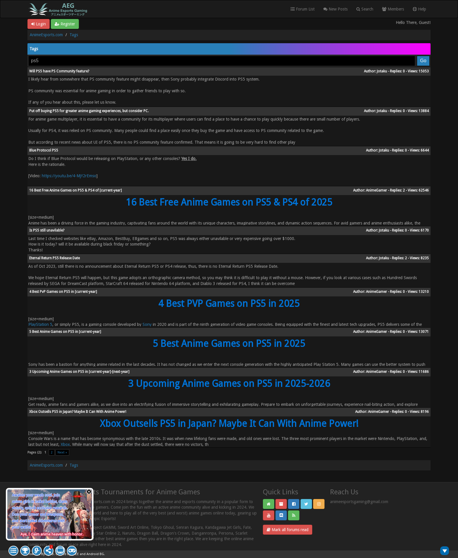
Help (419, 9)
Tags (74, 34)
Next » (62, 452)
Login (38, 24)
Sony (146, 324)
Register (65, 24)
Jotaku (382, 71)
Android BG (95, 554)
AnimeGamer (376, 190)
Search (364, 9)
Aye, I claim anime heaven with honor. (51, 534)
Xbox (65, 444)
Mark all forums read (287, 529)
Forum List (303, 9)
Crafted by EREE (67, 554)
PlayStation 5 (40, 324)
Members (393, 9)
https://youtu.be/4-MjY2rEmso (69, 175)
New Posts (335, 9)
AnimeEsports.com (46, 34)
